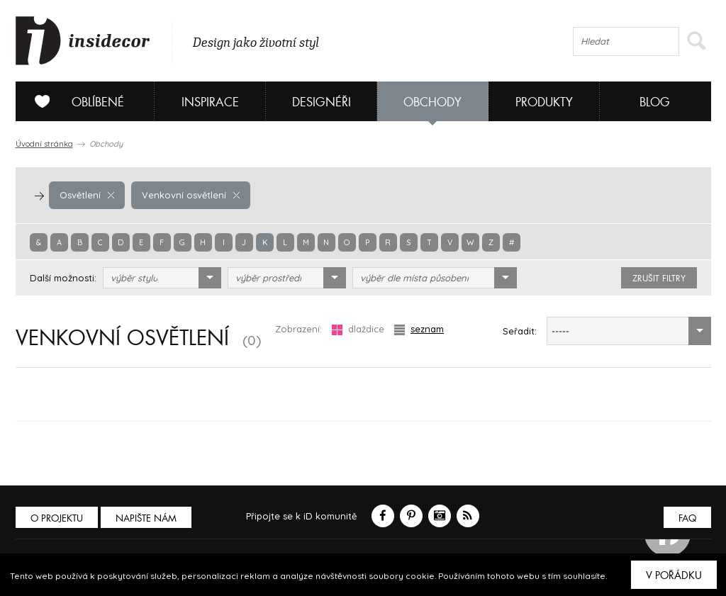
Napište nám (146, 518)
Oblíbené (74, 101)
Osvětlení (87, 195)
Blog (655, 102)
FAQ (687, 518)
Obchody (432, 102)
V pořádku (674, 575)
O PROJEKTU (56, 518)
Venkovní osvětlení (191, 195)
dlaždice (358, 329)
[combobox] (162, 277)
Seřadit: (520, 331)
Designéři (321, 102)
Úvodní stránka (44, 144)
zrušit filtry (659, 278)
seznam (419, 329)
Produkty (544, 102)
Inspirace (210, 102)
